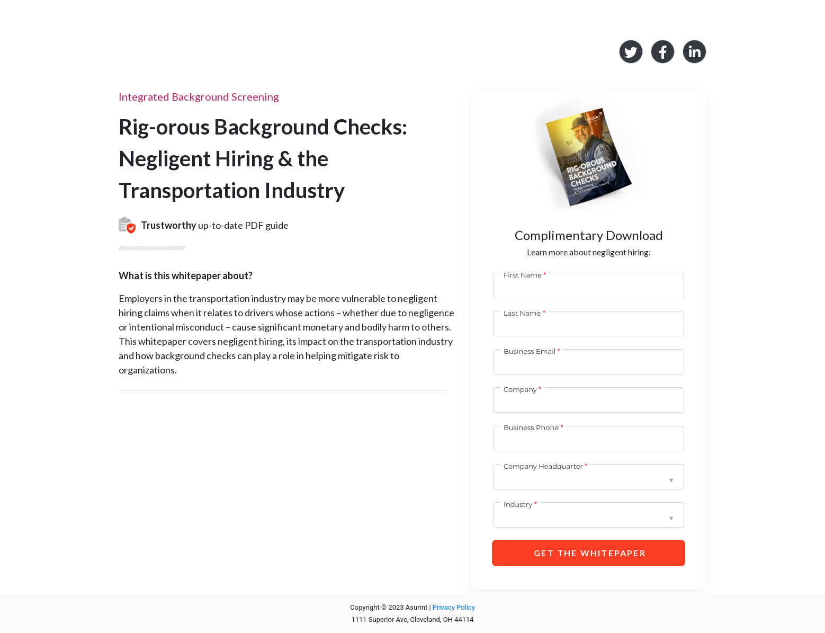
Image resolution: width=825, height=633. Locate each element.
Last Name (522, 313)
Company (520, 389)
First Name (523, 275)
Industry (518, 504)
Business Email (529, 351)
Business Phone (531, 427)
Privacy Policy (454, 607)
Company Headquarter (543, 466)
